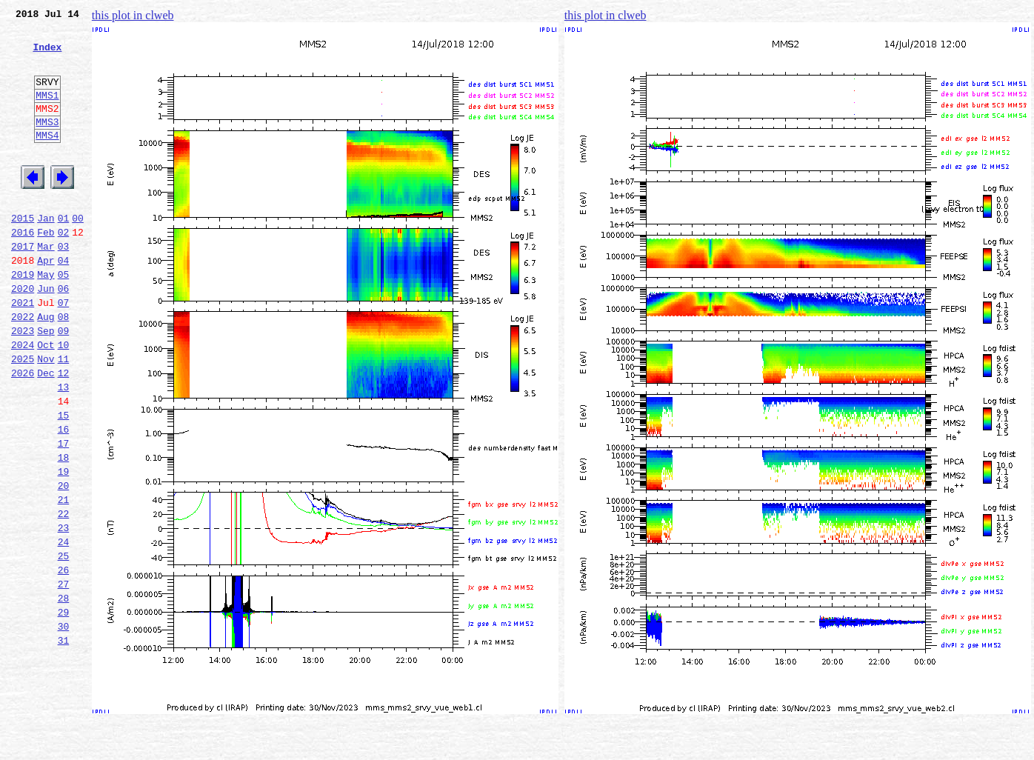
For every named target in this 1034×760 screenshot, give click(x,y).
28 (64, 693)
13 (64, 449)
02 (64, 269)
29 (64, 709)
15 (64, 481)
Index (47, 55)
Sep (45, 383)
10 (64, 400)
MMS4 (47, 159)
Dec (45, 432)
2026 (22, 432)
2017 (22, 286)
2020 (22, 334)
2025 (22, 416)
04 (64, 302)
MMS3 (47, 143)
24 (64, 628)
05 (64, 318)
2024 (22, 400)
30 (64, 726)
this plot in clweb (133, 15)
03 (64, 286)
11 (64, 416)
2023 (22, 383)
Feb (45, 269)
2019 (22, 318)
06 (64, 334)
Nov (45, 416)
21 (64, 579)
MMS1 (47, 112)
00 (78, 253)
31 (64, 742)
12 (64, 432)
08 (64, 367)
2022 (22, 367)
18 (64, 530)
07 (64, 351)
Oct (45, 400)
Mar (45, 286)
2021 (22, 351)
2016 (22, 269)
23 (64, 612)
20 (64, 563)
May (45, 318)
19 (64, 546)
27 (64, 677)
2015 (22, 253)
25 (64, 644)
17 (64, 514)
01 (64, 253)
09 (64, 383)
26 (64, 660)
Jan (45, 253)
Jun (45, 334)
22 (64, 595)
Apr (45, 302)
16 (64, 497)
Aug (45, 367)
